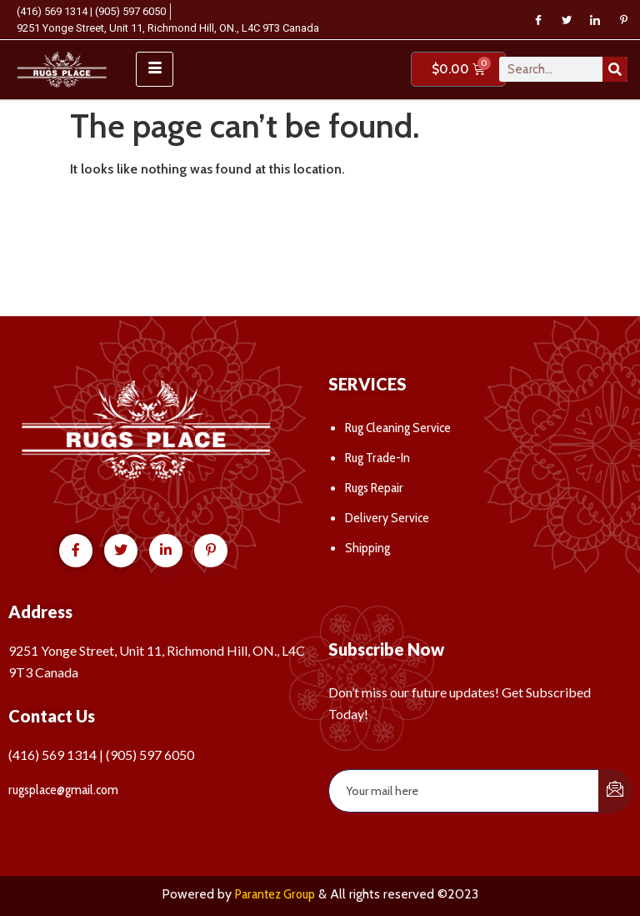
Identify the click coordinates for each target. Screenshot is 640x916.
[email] (464, 791)
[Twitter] (566, 20)
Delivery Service (387, 518)
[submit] (615, 791)
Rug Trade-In (377, 458)
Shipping (367, 548)
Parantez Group (275, 894)
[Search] (615, 69)
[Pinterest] (623, 20)
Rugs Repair (374, 488)
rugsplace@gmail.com (63, 790)
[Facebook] (538, 20)
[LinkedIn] (595, 20)
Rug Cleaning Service (398, 427)
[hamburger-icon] (154, 69)
